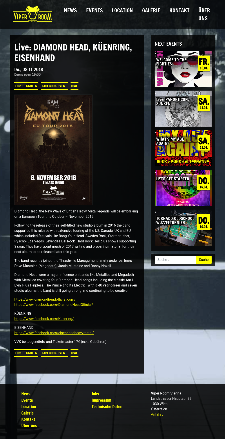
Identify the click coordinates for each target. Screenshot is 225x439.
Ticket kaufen (26, 86)
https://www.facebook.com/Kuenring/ (44, 319)
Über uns (204, 14)
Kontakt (179, 10)
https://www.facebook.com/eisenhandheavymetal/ (54, 333)
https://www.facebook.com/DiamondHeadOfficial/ (53, 305)
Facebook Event (54, 86)
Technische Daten (107, 406)
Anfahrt (157, 414)
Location (122, 10)
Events (94, 10)
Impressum (101, 400)
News (70, 10)
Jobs (95, 394)
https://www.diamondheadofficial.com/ (45, 299)
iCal (74, 86)
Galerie (151, 10)
